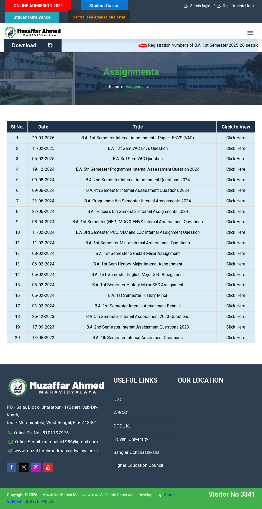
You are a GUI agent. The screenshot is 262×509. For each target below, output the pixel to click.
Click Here (235, 137)
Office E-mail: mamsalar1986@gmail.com (56, 441)
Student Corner (104, 5)
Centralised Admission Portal (99, 17)
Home (114, 86)
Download (33, 45)
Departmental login (236, 5)
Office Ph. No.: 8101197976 (41, 432)
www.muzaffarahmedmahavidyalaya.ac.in (56, 450)
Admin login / (199, 5)
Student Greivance (32, 17)
